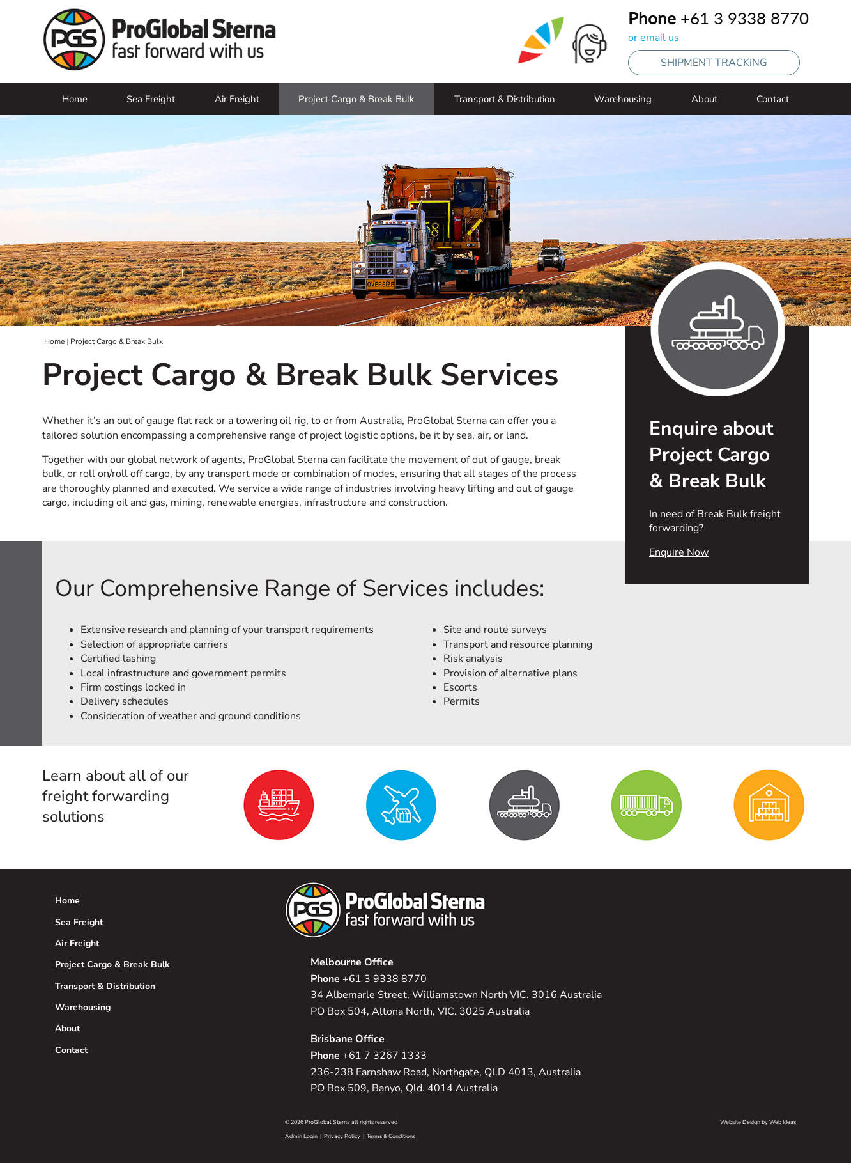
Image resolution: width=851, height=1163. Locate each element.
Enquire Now (679, 552)
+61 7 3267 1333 (368, 1056)
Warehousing (623, 99)
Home (75, 99)
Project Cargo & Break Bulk (356, 99)
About (704, 99)
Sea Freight (150, 99)
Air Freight (237, 99)
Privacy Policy (342, 1136)
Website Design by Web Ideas (758, 1122)
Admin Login (301, 1136)
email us (659, 38)
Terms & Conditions (391, 1136)
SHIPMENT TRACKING (714, 63)
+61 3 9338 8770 (744, 18)
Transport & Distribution (504, 99)
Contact (772, 99)
